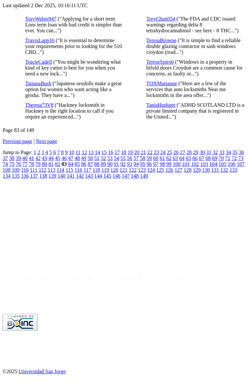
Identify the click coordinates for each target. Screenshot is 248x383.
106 (232, 164)
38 (11, 158)
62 (168, 158)
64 (182, 158)
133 (233, 170)
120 (114, 170)
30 (202, 152)
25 (169, 152)
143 (89, 176)
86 (83, 164)
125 (160, 170)
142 (80, 176)
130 (206, 170)
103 (204, 164)
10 (71, 152)
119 (105, 170)
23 (156, 152)
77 (24, 164)
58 (142, 158)
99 (168, 164)
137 (34, 176)
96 (149, 164)
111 (33, 170)
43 (44, 158)
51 (96, 158)
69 (214, 158)
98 (162, 164)
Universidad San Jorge (42, 371)
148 (135, 176)
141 (71, 176)
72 (234, 158)
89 (103, 164)
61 (162, 158)
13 (91, 152)
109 (16, 170)
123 (142, 170)
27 (182, 152)
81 (51, 164)
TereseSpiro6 (160, 62)
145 (107, 176)
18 (123, 152)
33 (221, 152)
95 (142, 164)
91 (116, 164)
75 (11, 164)
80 (44, 164)
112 (42, 170)
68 (208, 158)
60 (155, 158)
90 (110, 164)
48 (77, 158)
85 (77, 164)
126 (169, 170)
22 (149, 152)
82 (57, 164)
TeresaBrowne (161, 40)
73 (240, 158)
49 (83, 158)
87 (90, 164)
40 (24, 158)
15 (104, 152)
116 (78, 170)
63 (175, 158)
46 (64, 158)
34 (228, 152)
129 (197, 170)
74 (5, 164)
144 (98, 176)
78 (31, 164)
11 (78, 152)
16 (110, 152)
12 (84, 152)
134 (6, 176)
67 (201, 158)
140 (61, 176)
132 (224, 170)
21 (143, 152)
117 (87, 170)
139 (52, 176)
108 (6, 170)
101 (186, 164)
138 (43, 176)
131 (215, 170)
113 (51, 170)
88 (96, 164)
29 (195, 152)
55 (123, 158)
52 (103, 158)
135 (16, 176)
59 (149, 158)
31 (208, 152)
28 (189, 152)
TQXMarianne (161, 83)
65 (188, 158)
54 (116, 158)
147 (126, 176)
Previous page (17, 141)
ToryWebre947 (40, 19)
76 (18, 164)
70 (221, 158)
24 (163, 152)
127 (178, 170)
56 (129, 158)
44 (51, 158)
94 (136, 164)
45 (57, 158)
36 (241, 152)
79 (38, 164)
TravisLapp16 (39, 40)
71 (227, 158)
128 (187, 170)
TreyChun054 (160, 19)
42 (38, 158)
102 (195, 164)
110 (24, 170)
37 (5, 158)
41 (31, 158)
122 (132, 170)
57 (136, 158)
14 (97, 152)
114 (60, 170)
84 (70, 164)
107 (241, 164)
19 (130, 152)
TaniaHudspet (160, 105)
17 (117, 152)
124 (151, 170)
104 (213, 164)
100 (177, 164)
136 (25, 176)
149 (144, 176)
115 (69, 170)
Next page (46, 141)
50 (90, 158)
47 (70, 158)
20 (136, 152)
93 (129, 164)
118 (96, 170)
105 (222, 164)
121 (123, 170)
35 (235, 152)
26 (176, 152)
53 (110, 158)
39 (18, 158)
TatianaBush (38, 83)
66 (195, 158)
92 (123, 164)
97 (155, 164)
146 (116, 176)
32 (215, 152)
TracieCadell (38, 62)
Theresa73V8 (39, 105)
